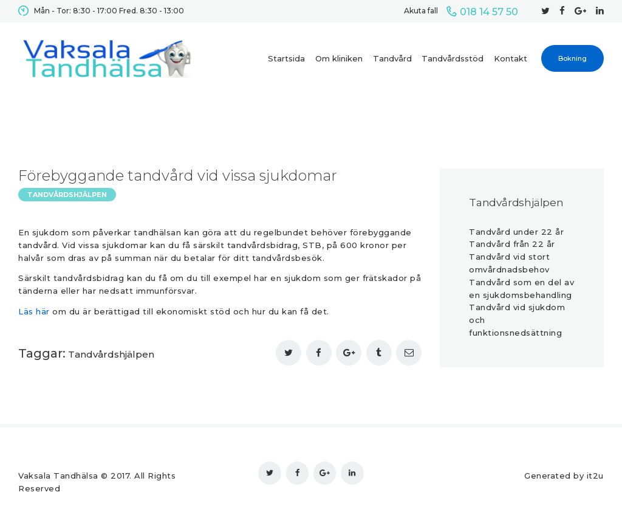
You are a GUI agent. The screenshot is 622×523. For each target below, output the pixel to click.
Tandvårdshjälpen (67, 194)
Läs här (34, 311)
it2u (595, 475)
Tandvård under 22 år (516, 232)
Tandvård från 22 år (512, 244)
